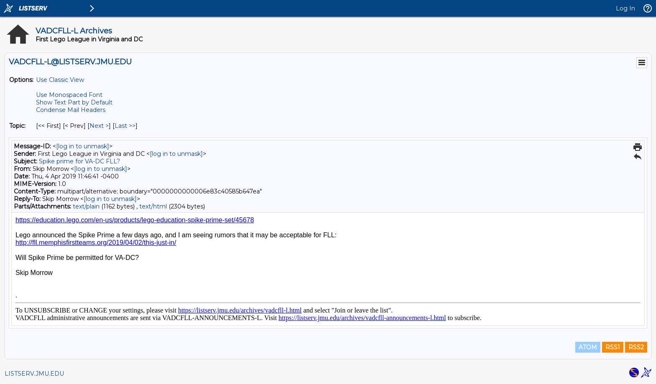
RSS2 (636, 347)
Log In (625, 8)
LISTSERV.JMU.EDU (34, 373)
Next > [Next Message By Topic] (99, 126)
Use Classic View (60, 80)
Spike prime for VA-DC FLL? (79, 161)
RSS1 (612, 347)
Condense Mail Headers (70, 110)
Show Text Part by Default (74, 102)
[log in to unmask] (82, 146)
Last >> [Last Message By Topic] (125, 126)
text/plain (86, 206)
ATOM (588, 347)
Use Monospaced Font (69, 95)
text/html (153, 206)
